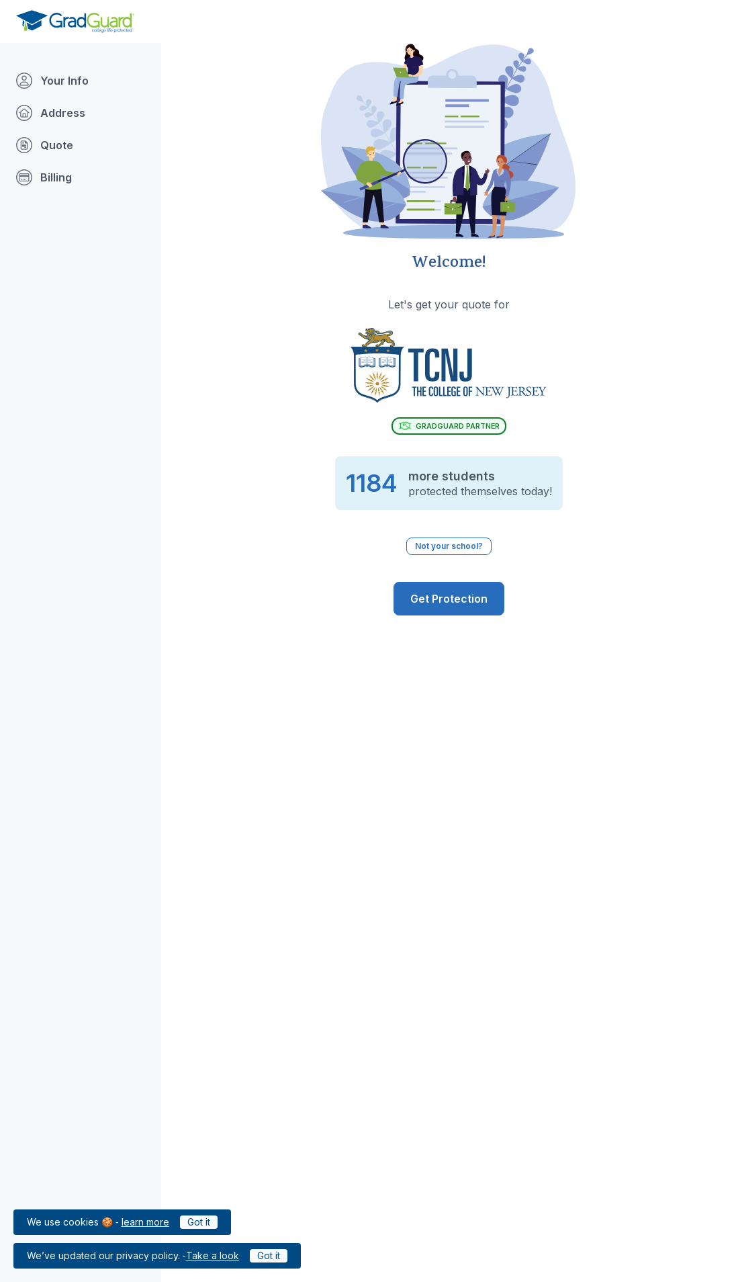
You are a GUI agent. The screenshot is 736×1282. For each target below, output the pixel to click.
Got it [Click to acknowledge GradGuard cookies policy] (198, 1222)
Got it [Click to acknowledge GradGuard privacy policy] (268, 1255)
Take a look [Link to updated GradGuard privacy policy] (212, 1255)
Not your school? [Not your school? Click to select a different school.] (449, 546)
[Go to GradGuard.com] (75, 21)
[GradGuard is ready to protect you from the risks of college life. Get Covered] (449, 598)
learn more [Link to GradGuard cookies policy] (145, 1222)
